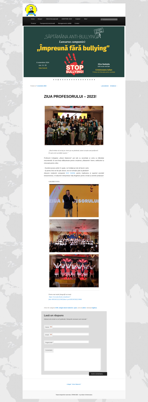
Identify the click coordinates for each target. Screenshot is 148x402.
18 (92, 80)
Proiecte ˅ (34, 23)
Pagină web (48, 342)
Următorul (114, 86)
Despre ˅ (40, 19)
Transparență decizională (47, 23)
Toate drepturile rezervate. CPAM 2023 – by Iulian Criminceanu (74, 395)
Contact (77, 23)
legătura (94, 308)
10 (74, 80)
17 (90, 80)
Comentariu (48, 350)
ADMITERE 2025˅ (67, 19)
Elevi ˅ (86, 19)
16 (87, 80)
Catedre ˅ (78, 19)
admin (84, 308)
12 (78, 80)
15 (85, 80)
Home (33, 19)
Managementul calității (64, 23)
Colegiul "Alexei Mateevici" (74, 384)
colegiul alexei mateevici (66, 308)
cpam (75, 308)
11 (76, 80)
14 (83, 80)
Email (48, 334)
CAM (56, 308)
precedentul (104, 86)
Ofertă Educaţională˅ (52, 19)
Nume (48, 327)
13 (81, 80)
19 (94, 80)
